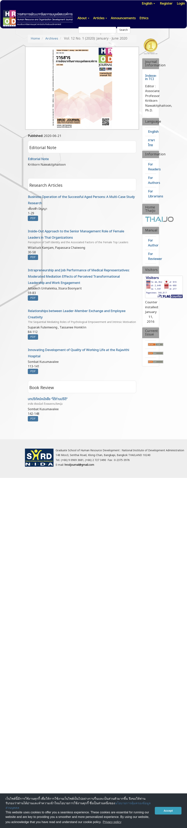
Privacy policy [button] (112, 822)
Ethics (143, 18)
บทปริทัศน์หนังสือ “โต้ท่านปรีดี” (82, 401)
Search (123, 30)
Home (35, 38)
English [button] (148, 3)
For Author (153, 243)
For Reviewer (155, 256)
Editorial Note (38, 159)
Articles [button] (100, 18)
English (153, 131)
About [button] (83, 18)
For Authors (154, 180)
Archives (51, 38)
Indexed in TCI (151, 77)
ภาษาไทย (151, 143)
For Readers (154, 167)
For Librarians (155, 194)
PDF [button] (33, 218)
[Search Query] (97, 30)
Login (181, 3)
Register (166, 3)
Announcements (123, 18)
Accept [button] (168, 810)
